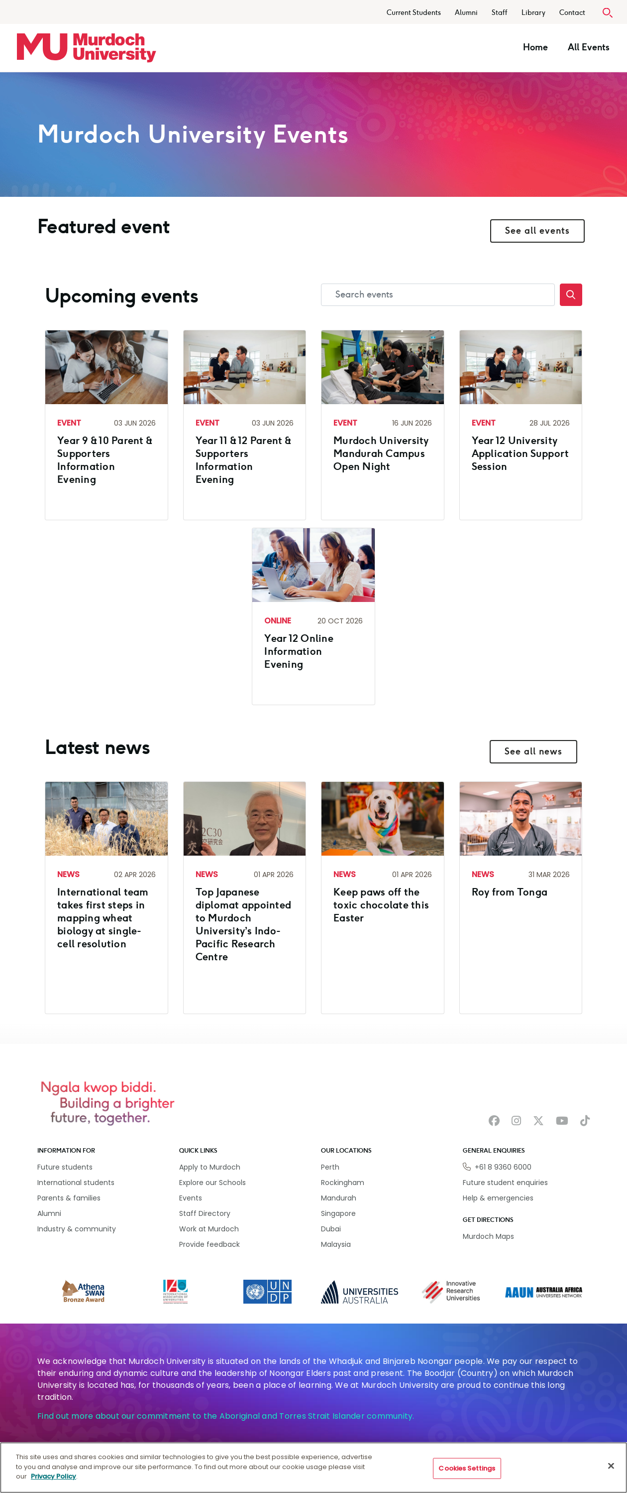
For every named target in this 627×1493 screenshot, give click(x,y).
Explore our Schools (212, 1183)
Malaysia (336, 1244)
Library (533, 12)
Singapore (338, 1213)
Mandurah (338, 1198)
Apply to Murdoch (209, 1167)
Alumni (466, 12)
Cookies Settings (466, 1468)
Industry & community (76, 1229)
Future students (65, 1167)
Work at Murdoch (209, 1229)
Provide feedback (209, 1244)
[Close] (611, 1466)
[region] (313, 1467)
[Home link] (86, 48)
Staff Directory (204, 1213)
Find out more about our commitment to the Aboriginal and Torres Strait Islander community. (226, 1416)
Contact (572, 12)
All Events (589, 47)
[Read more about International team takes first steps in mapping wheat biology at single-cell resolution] (106, 887)
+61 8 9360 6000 (503, 1167)
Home (535, 47)
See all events (537, 230)
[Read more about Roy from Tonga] (521, 861)
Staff (500, 12)
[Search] (571, 295)
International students (75, 1183)
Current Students (414, 12)
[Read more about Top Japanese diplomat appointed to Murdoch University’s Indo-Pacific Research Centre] (245, 894)
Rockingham (342, 1183)
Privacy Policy (53, 1476)
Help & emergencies (498, 1198)
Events (190, 1198)
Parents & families (69, 1198)
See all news (533, 751)
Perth (330, 1167)
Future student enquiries (505, 1183)
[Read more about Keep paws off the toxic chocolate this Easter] (382, 874)
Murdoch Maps (488, 1236)
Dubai (331, 1229)
